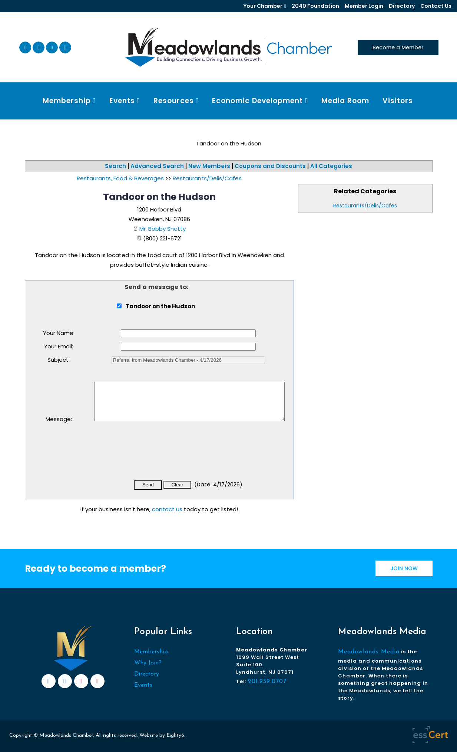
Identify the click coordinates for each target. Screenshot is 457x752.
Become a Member (398, 47)
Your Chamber (263, 6)
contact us (167, 509)
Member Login (364, 6)
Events (143, 685)
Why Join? (148, 663)
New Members (209, 166)
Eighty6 (175, 735)
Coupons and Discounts (270, 166)
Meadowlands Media (369, 652)
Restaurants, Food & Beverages (120, 178)
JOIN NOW (404, 568)
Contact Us (435, 6)
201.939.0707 (267, 681)
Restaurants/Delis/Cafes (365, 205)
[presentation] (150, 455)
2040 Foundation (315, 6)
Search (115, 166)
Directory (402, 6)
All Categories (331, 166)
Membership (151, 652)
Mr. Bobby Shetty (162, 229)
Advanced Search (157, 166)
